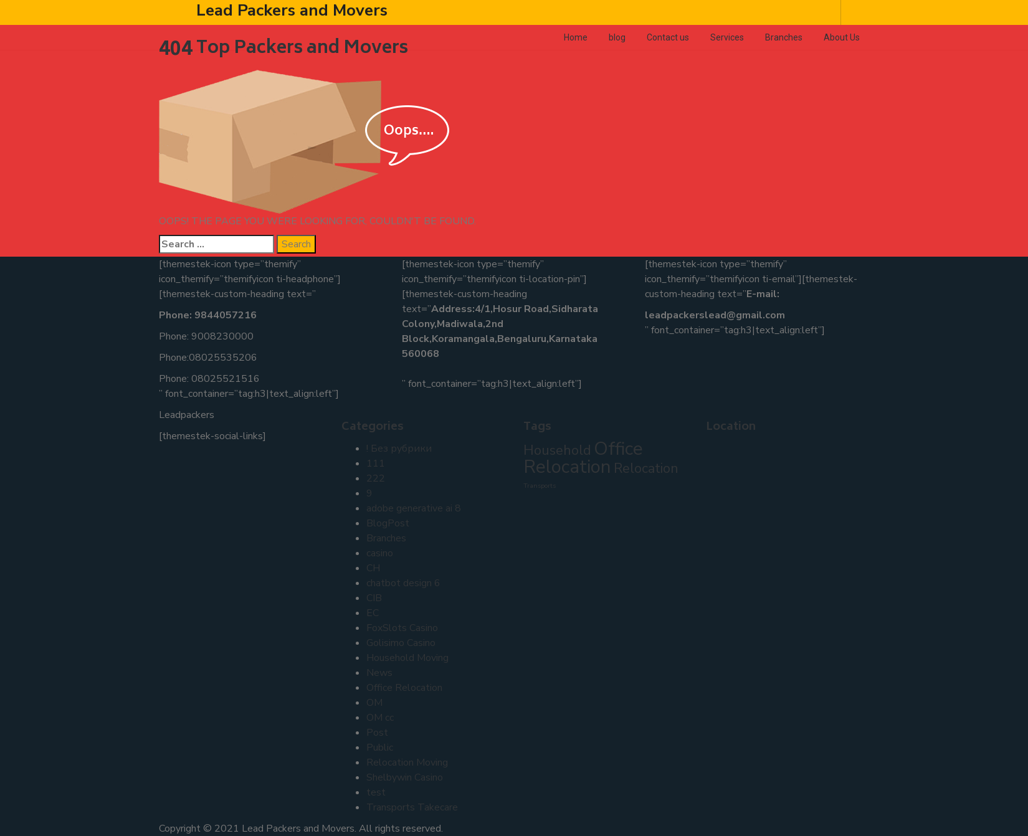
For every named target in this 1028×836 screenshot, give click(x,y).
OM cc (380, 717)
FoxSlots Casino (402, 628)
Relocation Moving (407, 762)
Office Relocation (404, 688)
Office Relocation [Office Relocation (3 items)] (583, 457)
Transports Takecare (412, 807)
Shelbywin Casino (404, 777)
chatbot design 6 (403, 583)
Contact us (668, 37)
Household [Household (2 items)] (557, 450)
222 (375, 478)
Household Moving (407, 658)
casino (379, 553)
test (376, 792)
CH (373, 568)
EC (372, 613)
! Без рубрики (399, 448)
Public (379, 747)
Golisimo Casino (400, 643)
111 (375, 463)
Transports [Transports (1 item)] (539, 485)
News (379, 673)
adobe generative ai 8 (413, 508)
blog (617, 37)
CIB (374, 598)
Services (727, 37)
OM (374, 703)
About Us (842, 37)
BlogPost (387, 523)
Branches (783, 37)
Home (576, 37)
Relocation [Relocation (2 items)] (646, 468)
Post (377, 732)
